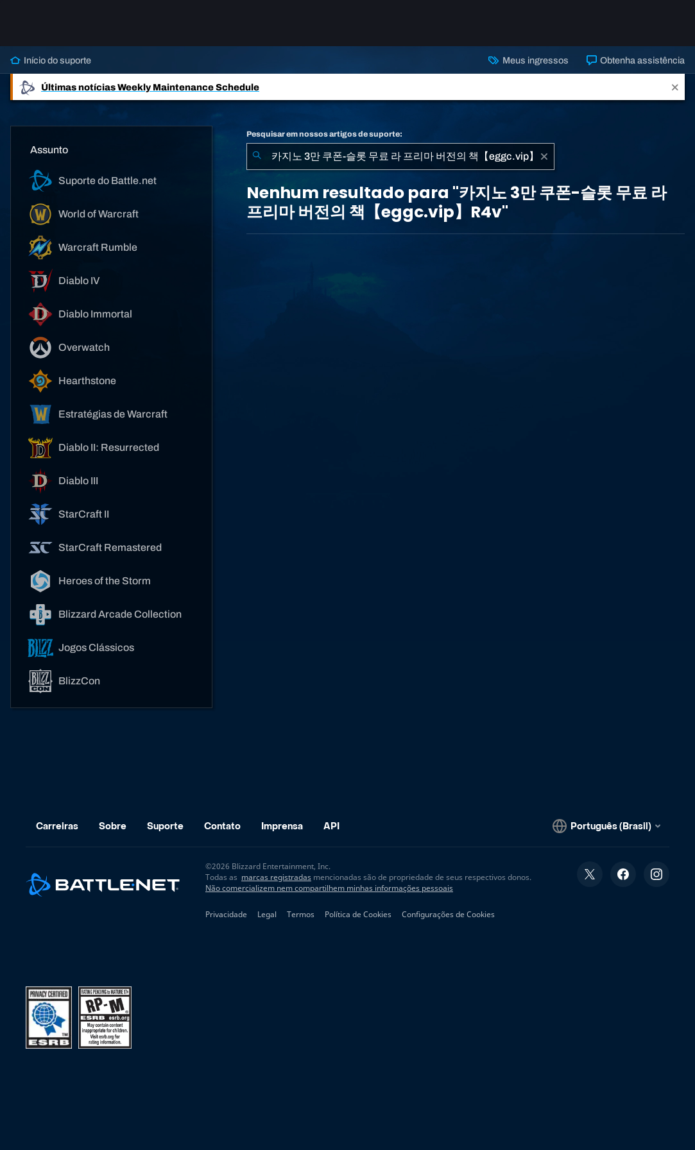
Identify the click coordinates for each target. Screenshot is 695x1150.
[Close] (675, 87)
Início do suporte (50, 60)
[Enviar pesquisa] (256, 156)
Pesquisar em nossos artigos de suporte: (324, 134)
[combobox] (400, 156)
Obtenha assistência (636, 60)
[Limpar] (544, 156)
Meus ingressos (528, 60)
